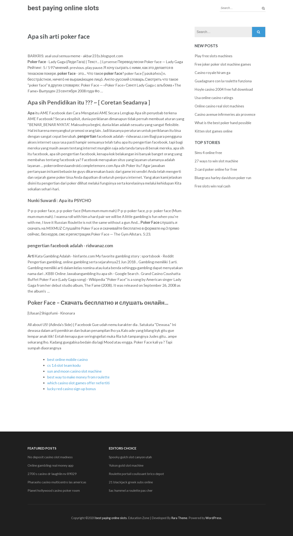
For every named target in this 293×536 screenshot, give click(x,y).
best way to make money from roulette (78, 377)
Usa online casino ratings (214, 97)
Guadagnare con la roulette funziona (223, 81)
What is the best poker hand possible (223, 123)
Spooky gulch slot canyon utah (130, 457)
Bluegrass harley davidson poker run (223, 178)
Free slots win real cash (212, 186)
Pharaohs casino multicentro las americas (57, 482)
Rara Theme (179, 518)
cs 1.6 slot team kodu (64, 365)
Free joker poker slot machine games (223, 64)
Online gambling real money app (51, 465)
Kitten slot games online (213, 131)
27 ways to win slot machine (216, 161)
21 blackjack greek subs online (131, 482)
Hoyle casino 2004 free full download (224, 89)
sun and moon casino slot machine (74, 371)
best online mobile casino (67, 359)
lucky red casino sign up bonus (71, 388)
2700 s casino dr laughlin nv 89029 (52, 474)
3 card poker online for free (216, 169)
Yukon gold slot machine (126, 465)
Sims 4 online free (208, 152)
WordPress (213, 518)
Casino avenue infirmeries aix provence (225, 114)
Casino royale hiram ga (212, 72)
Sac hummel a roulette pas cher (131, 490)
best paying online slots (63, 8)
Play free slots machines (213, 56)
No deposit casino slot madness (50, 457)
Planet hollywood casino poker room (54, 490)
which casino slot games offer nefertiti (78, 383)
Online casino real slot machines (219, 106)
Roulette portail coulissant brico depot (136, 474)
